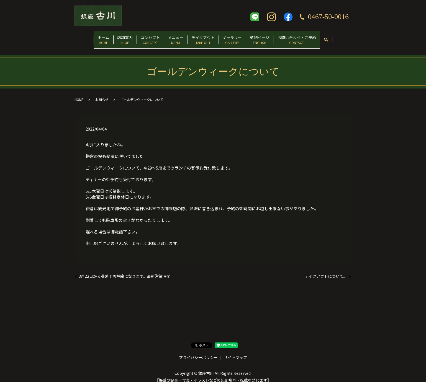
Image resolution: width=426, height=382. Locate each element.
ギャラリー (239, 37)
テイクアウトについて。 (326, 270)
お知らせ (102, 94)
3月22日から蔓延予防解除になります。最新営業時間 (124, 270)
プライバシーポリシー (198, 352)
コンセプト (143, 37)
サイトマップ (235, 352)
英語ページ (271, 37)
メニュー (173, 37)
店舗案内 (114, 37)
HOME (79, 94)
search (344, 38)
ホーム (88, 37)
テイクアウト (205, 37)
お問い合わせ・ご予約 (312, 37)
